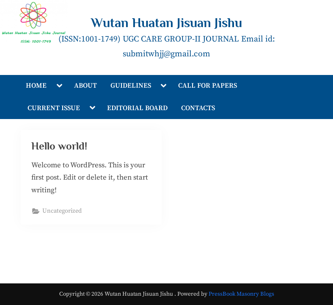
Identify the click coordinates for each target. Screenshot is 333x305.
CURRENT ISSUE (54, 108)
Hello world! (59, 146)
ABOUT (85, 85)
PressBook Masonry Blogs (241, 294)
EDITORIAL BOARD (137, 108)
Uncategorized (62, 211)
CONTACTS (198, 108)
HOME (36, 85)
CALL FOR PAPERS (207, 85)
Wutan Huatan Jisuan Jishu (166, 22)
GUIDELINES (130, 85)
